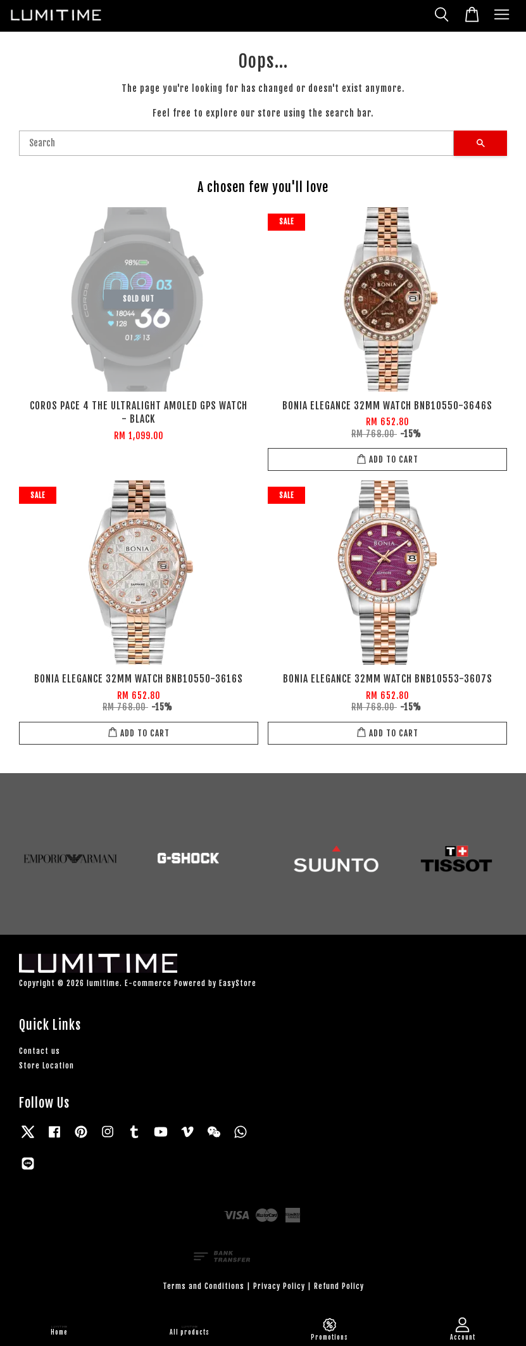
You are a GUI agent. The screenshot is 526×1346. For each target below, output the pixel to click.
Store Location (46, 1065)
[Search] (236, 143)
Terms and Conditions (203, 1286)
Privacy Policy (279, 1286)
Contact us (39, 1051)
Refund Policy (339, 1286)
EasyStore (237, 983)
